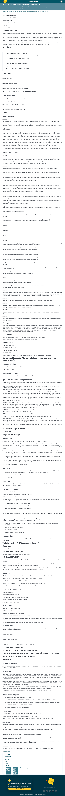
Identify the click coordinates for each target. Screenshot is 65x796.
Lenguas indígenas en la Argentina (57, 754)
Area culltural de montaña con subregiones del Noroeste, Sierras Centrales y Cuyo (22, 755)
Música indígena (22, 767)
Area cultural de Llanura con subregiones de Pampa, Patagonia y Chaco (29, 756)
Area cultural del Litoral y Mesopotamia (36, 754)
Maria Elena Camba (7, 751)
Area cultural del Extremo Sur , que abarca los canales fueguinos (43, 755)
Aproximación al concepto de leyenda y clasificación (15, 755)
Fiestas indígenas (28, 768)
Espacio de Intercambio (8, 769)
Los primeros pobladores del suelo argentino (50, 754)
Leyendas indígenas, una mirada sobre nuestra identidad (8, 760)
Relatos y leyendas (35, 768)
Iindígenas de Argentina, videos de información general (15, 771)
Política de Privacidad (42, 794)
